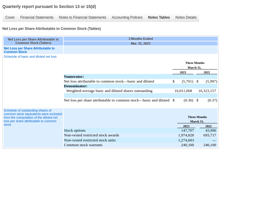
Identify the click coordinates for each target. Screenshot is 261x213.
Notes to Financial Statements (82, 17)
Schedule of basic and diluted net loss (30, 56)
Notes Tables (159, 17)
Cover (10, 17)
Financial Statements (36, 17)
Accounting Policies (127, 17)
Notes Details (185, 17)
